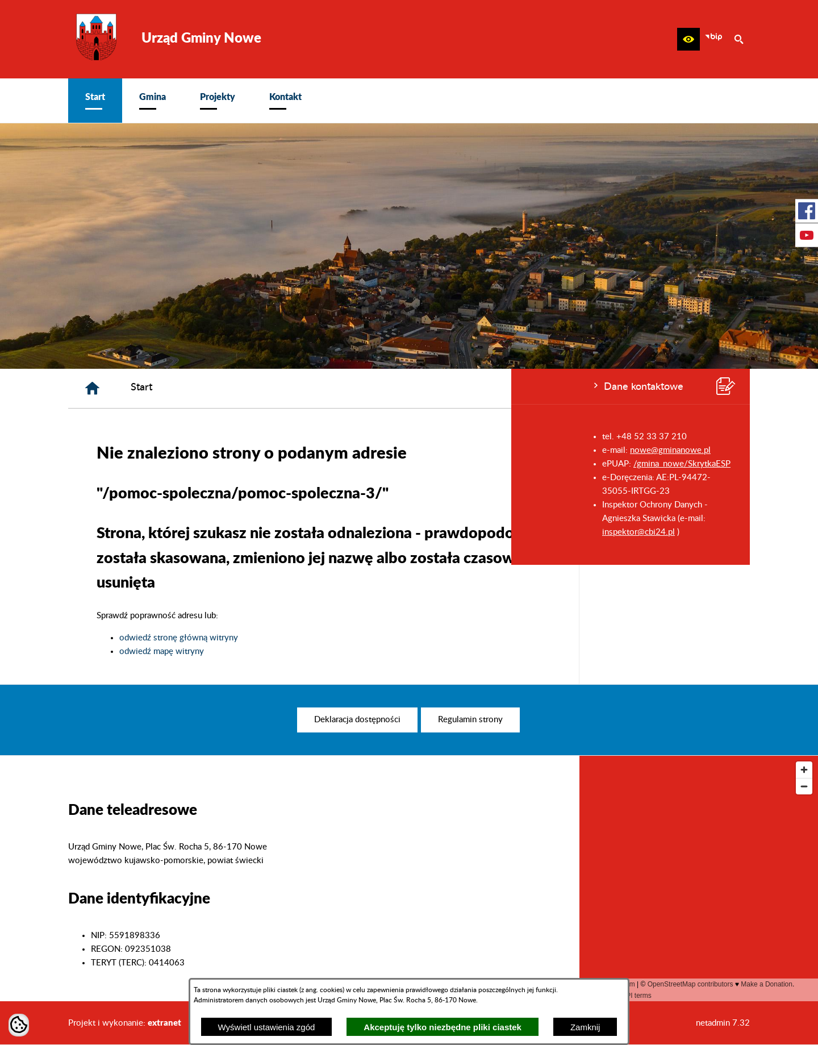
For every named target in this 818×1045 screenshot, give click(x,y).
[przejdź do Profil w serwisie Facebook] (806, 210)
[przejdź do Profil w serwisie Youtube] (806, 235)
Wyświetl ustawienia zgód (266, 1027)
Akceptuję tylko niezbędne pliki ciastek (442, 1027)
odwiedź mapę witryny (332, 651)
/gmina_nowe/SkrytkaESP (170, 464)
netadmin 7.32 (723, 1023)
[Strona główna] (263, 388)
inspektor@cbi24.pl (127, 532)
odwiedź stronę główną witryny (349, 638)
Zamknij (585, 1027)
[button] (688, 39)
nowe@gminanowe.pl (159, 450)
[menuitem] (95, 100)
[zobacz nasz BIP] (713, 39)
